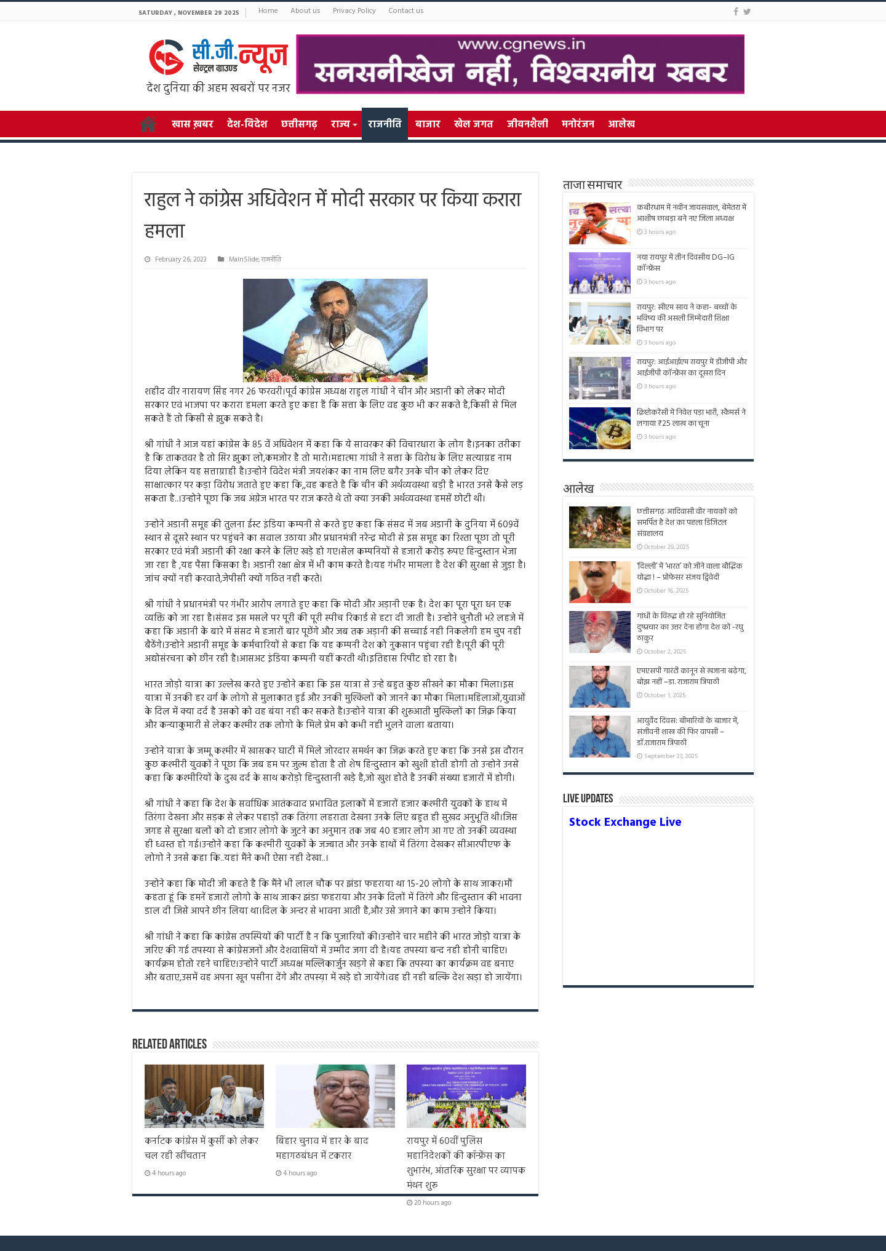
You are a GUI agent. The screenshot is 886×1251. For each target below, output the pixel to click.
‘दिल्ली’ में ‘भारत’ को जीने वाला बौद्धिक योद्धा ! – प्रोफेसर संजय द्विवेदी (690, 572)
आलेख (621, 125)
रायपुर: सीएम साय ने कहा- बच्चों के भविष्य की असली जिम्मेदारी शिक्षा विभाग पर (687, 318)
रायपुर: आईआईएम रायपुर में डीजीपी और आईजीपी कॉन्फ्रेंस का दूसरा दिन (692, 368)
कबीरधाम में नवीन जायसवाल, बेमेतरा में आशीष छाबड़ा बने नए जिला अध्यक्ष (691, 213)
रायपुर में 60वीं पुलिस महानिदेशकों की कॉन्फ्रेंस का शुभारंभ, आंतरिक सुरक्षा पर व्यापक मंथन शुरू (466, 1163)
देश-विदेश (247, 125)
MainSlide (243, 259)
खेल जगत (473, 125)
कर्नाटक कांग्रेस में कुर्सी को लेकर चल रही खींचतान (201, 1149)
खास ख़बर (193, 125)
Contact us (406, 11)
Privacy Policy (354, 11)
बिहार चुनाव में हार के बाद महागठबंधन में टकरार (322, 1149)
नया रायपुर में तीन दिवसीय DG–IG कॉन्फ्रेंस (686, 263)
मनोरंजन (578, 125)
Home (268, 11)
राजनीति (385, 125)
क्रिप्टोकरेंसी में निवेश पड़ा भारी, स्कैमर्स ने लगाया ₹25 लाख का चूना (691, 418)
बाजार (428, 125)
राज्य (340, 125)
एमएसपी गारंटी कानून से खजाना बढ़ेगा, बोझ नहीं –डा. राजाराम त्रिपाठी (691, 677)
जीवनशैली (527, 125)
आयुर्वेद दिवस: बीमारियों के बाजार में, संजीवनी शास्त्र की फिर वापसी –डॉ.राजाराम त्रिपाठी (688, 731)
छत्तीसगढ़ (299, 125)
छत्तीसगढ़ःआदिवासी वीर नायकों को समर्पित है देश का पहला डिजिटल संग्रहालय (687, 522)
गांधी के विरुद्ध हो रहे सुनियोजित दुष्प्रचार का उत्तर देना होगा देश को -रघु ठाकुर (690, 627)
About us (305, 11)
